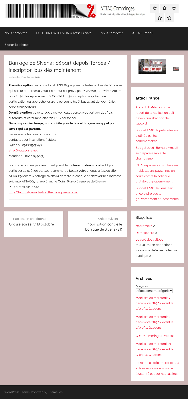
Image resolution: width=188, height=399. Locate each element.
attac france (144, 226)
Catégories (142, 286)
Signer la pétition (17, 44)
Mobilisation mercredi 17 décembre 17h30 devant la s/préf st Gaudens (154, 303)
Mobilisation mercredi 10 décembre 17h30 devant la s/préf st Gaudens (154, 322)
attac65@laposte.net (23, 150)
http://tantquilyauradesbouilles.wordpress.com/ (43, 192)
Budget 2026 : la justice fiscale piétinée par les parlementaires (157, 135)
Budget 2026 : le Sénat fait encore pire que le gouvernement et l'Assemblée (157, 193)
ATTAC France (142, 33)
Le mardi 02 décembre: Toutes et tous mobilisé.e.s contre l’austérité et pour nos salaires (157, 368)
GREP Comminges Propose (155, 335)
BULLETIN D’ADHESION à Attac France (64, 33)
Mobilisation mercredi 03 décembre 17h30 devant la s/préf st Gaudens (154, 349)
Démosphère (145, 233)
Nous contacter (16, 33)
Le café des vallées (149, 239)
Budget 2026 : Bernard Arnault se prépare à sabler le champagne (157, 153)
